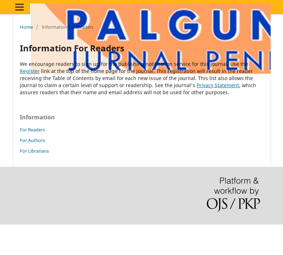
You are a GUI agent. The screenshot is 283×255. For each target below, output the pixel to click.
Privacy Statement (218, 85)
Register (30, 71)
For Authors (32, 140)
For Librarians (34, 151)
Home (26, 27)
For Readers (32, 129)
